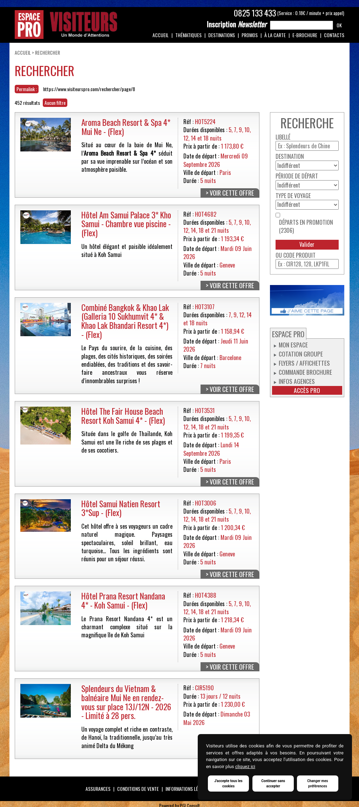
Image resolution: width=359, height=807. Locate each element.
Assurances (98, 788)
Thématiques (188, 35)
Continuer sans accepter (273, 783)
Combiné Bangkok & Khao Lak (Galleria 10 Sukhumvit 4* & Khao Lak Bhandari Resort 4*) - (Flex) (125, 320)
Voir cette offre (232, 192)
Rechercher (47, 52)
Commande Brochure (305, 372)
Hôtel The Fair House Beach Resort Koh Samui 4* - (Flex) (123, 415)
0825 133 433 (255, 13)
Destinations (221, 35)
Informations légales (187, 788)
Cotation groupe (301, 353)
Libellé (283, 137)
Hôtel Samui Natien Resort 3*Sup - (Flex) (120, 508)
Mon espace (293, 344)
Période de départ (297, 176)
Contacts (334, 35)
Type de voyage (293, 196)
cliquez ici (245, 766)
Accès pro (307, 390)
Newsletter (236, 24)
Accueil (161, 35)
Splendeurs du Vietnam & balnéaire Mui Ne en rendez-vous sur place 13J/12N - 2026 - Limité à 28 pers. (126, 701)
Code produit (299, 255)
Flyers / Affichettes (304, 362)
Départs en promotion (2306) (306, 226)
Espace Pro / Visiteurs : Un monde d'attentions (66, 24)
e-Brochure (304, 35)
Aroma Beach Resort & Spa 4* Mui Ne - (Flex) (125, 126)
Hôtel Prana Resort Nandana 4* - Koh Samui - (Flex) (123, 600)
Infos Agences (297, 381)
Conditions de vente (138, 788)
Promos (250, 35)
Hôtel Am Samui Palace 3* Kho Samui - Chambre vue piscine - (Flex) (126, 224)
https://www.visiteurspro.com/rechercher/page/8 (89, 89)
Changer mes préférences (317, 783)
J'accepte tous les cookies (228, 783)
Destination (290, 156)
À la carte (275, 35)
